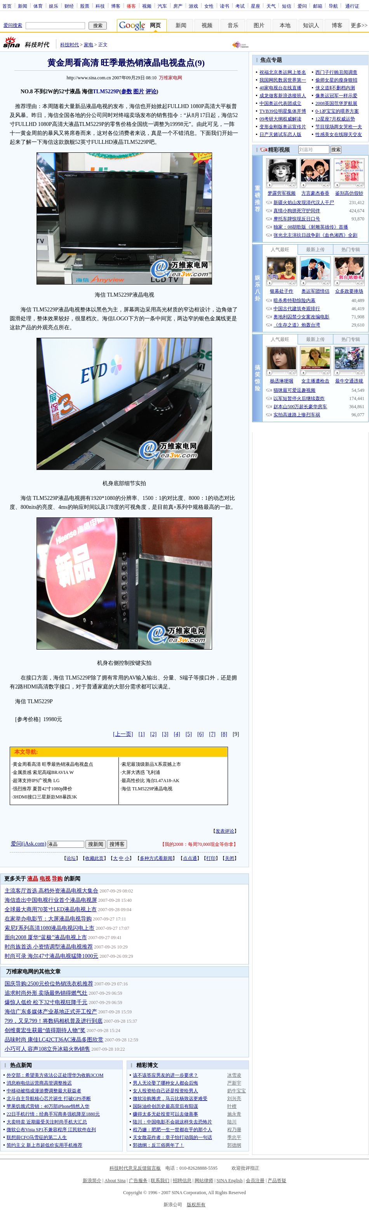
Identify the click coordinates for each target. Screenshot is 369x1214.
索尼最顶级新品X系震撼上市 (151, 764)
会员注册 (255, 1180)
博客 (115, 5)
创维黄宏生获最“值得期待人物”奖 (45, 1030)
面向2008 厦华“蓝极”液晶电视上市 (46, 937)
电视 (45, 879)
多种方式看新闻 (156, 858)
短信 (286, 5)
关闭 (229, 858)
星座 (255, 5)
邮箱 (317, 5)
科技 (100, 5)
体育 (38, 5)
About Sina (114, 1180)
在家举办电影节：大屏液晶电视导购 (48, 919)
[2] (153, 734)
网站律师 (204, 1180)
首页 (7, 5)
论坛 (71, 858)
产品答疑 (277, 1180)
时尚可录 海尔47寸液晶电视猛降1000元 (52, 956)
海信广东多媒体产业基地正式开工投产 (51, 1012)
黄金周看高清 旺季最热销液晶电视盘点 (53, 764)
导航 (333, 5)
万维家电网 (170, 77)
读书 (224, 5)
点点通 (190, 858)
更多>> (359, 25)
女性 (209, 5)
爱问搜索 (12, 25)
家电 (88, 44)
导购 (57, 879)
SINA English (229, 1180)
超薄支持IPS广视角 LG (36, 780)
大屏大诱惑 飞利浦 (141, 772)
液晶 (32, 879)
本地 (285, 25)
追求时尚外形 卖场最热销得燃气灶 (46, 993)
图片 (259, 25)
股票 (84, 5)
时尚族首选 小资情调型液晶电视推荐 (49, 947)
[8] (224, 734)
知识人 (311, 25)
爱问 (302, 5)
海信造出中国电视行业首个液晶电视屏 (51, 900)
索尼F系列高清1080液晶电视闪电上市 (50, 928)
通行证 (352, 5)
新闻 (22, 5)
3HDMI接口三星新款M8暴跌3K (45, 797)
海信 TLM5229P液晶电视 (147, 788)
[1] (141, 734)
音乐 (233, 25)
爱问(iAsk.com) (28, 844)
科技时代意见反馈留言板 (135, 1168)
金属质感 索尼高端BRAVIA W (43, 772)
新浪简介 (92, 1180)
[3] (165, 734)
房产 (178, 5)
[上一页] (123, 734)
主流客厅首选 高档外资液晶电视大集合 (52, 891)
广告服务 (138, 1180)
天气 (271, 5)
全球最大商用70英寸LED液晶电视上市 (51, 909)
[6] (200, 734)
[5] (189, 734)
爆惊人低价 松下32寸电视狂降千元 (46, 1002)
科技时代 (69, 44)
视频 (146, 5)
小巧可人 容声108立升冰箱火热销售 (48, 1049)
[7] (212, 734)
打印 (211, 858)
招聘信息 (182, 1180)
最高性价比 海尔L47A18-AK (150, 780)
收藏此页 (94, 858)
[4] (177, 734)
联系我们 (160, 1180)
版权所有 (196, 1204)
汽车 (162, 5)
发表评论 (225, 831)
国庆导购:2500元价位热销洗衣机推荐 (49, 984)
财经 (69, 5)
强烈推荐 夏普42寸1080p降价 (42, 788)
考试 (240, 5)
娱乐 (53, 5)
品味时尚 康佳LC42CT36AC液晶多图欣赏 (54, 1040)
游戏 (193, 5)
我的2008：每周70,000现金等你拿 (199, 844)
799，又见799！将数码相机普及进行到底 (54, 1021)
